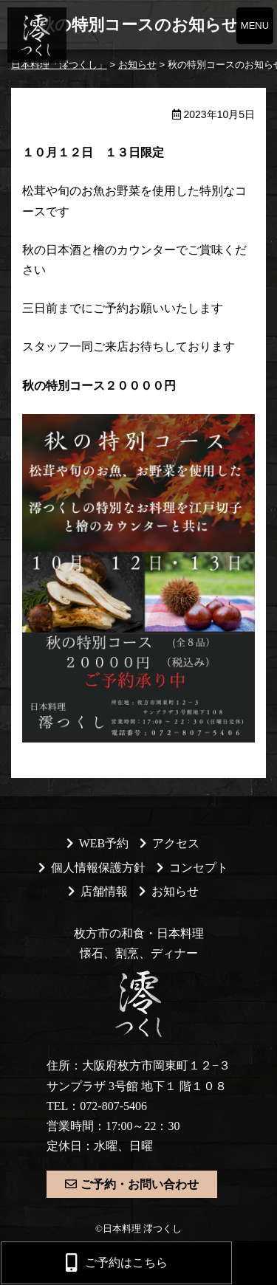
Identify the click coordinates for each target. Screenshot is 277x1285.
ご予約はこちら (126, 1262)
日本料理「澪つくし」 (35, 35)
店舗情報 (104, 891)
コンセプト (198, 867)
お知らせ (175, 891)
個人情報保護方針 (98, 867)
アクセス (175, 843)
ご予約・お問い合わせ (140, 1184)
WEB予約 (104, 843)
